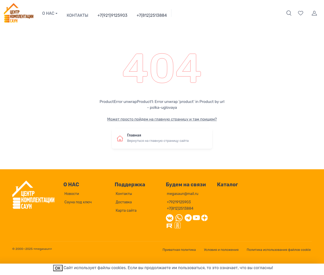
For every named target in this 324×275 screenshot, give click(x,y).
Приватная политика (179, 250)
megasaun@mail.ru (182, 194)
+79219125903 (179, 202)
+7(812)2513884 (152, 15)
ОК (58, 268)
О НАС (48, 13)
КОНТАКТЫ (77, 15)
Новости (71, 194)
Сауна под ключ (78, 202)
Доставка (124, 202)
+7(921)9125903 (112, 15)
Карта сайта (126, 210)
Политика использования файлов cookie (279, 250)
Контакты (124, 194)
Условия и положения (221, 250)
